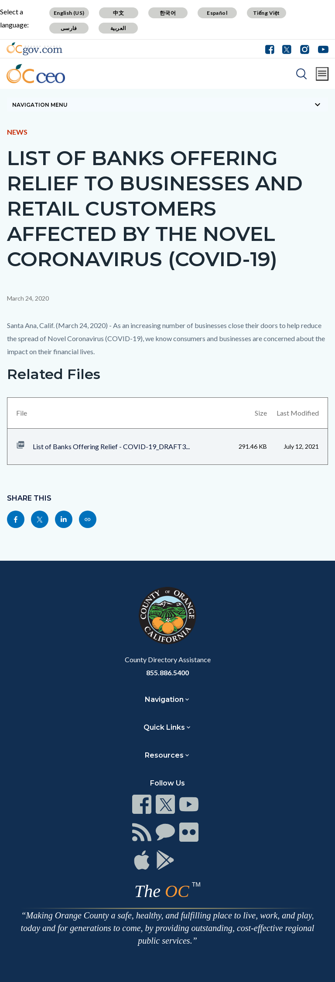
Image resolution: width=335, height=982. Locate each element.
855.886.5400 (167, 672)
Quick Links (164, 727)
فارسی (69, 28)
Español (217, 13)
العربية (118, 28)
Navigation (164, 699)
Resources (164, 755)
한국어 (168, 13)
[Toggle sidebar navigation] (167, 105)
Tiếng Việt (266, 13)
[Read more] (34, 48)
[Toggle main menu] (322, 74)
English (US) (69, 13)
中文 (118, 13)
